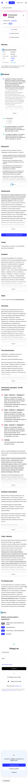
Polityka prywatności (6, 690)
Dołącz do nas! (20, 2)
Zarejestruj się (18, 686)
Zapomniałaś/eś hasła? (7, 664)
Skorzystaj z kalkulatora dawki (14, 235)
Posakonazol (14, 20)
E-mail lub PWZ (6, 652)
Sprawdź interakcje (14, 33)
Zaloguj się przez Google (14, 677)
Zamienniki (14, 29)
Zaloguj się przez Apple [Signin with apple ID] (14, 681)
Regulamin (14, 690)
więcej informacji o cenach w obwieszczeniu (10, 67)
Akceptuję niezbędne (14, 768)
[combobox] (14, 7)
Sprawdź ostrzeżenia (14, 37)
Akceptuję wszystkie (14, 765)
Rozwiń (15, 113)
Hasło (3, 658)
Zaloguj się (12, 2)
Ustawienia (14, 772)
